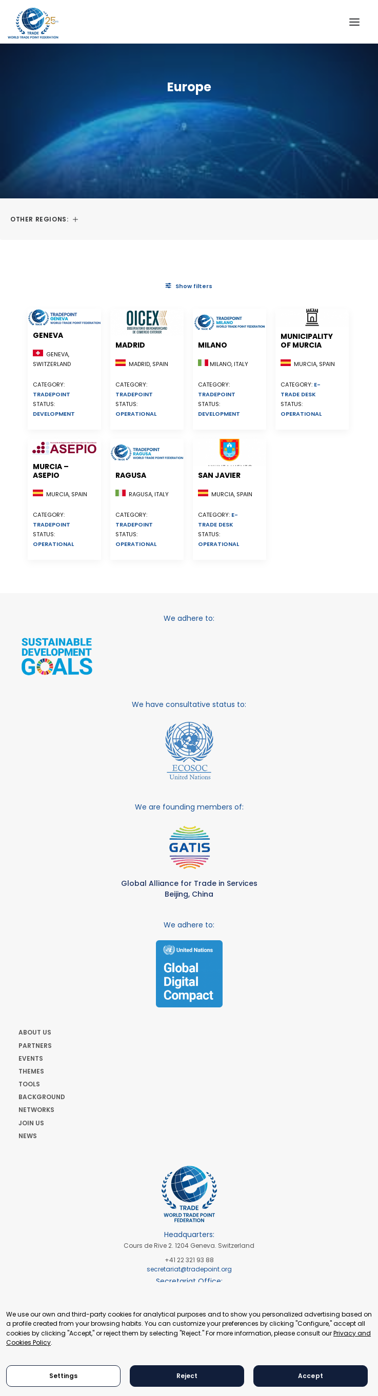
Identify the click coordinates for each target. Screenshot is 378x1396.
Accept (310, 1375)
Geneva (48, 335)
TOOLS (29, 1084)
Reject (187, 1375)
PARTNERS (35, 1045)
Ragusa (130, 475)
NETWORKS (36, 1109)
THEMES (31, 1071)
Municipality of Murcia (307, 340)
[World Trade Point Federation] (33, 23)
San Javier (219, 475)
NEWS (27, 1135)
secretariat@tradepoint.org (189, 1269)
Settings (63, 1375)
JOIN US (31, 1123)
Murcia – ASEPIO (51, 470)
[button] (354, 22)
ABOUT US (34, 1032)
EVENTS (30, 1058)
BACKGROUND (41, 1096)
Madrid (130, 345)
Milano (212, 345)
